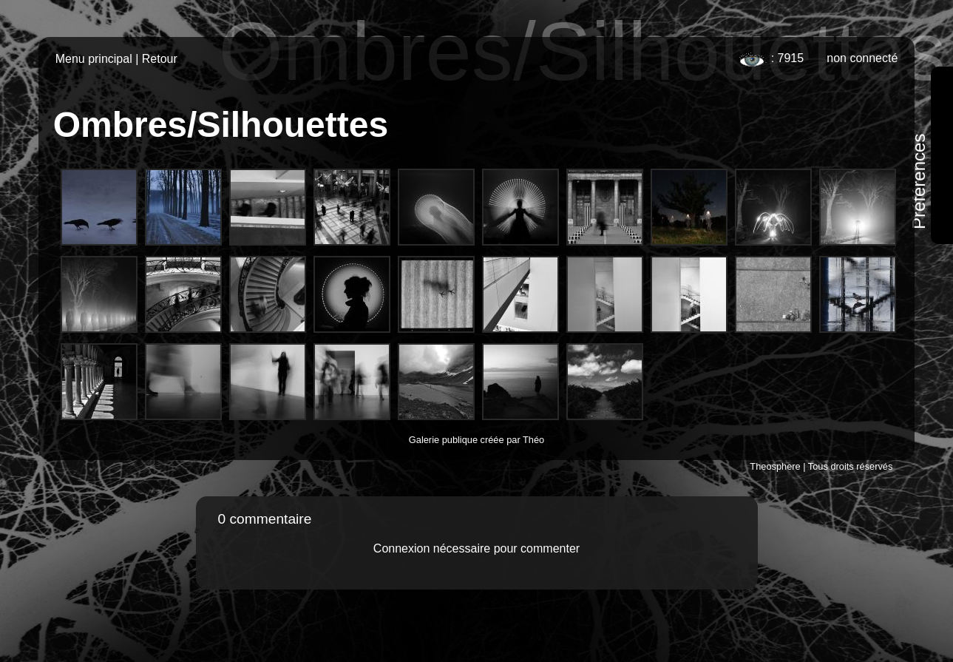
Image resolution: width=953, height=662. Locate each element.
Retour (159, 59)
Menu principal (93, 59)
